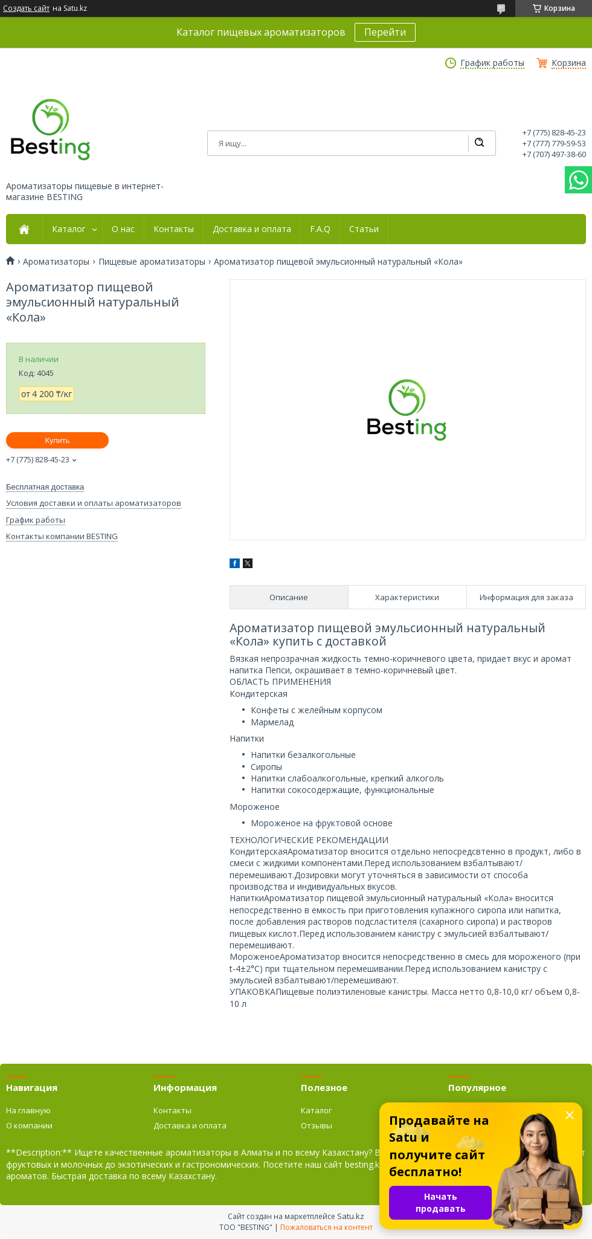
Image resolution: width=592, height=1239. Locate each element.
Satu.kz (350, 1216)
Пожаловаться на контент (326, 1227)
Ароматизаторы (56, 261)
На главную (28, 1110)
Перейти (385, 32)
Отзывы (316, 1125)
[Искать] (479, 143)
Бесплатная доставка (45, 486)
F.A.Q (320, 229)
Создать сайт (26, 8)
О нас (123, 229)
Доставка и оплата (252, 229)
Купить (57, 440)
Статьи (364, 229)
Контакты (173, 229)
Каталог (69, 229)
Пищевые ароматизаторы (151, 261)
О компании (29, 1125)
